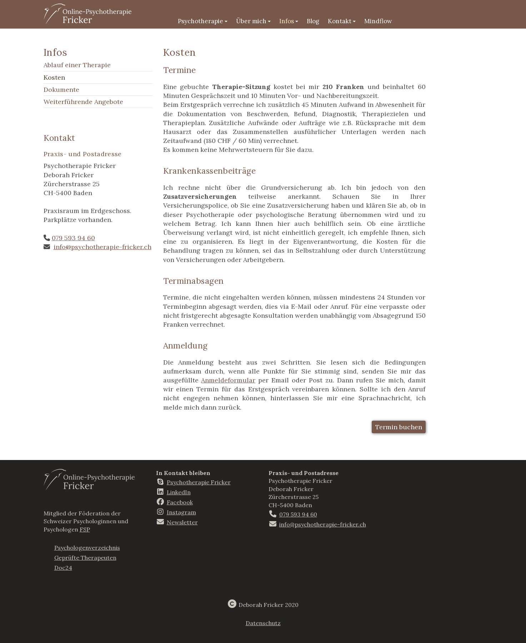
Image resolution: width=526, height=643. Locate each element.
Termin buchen (398, 427)
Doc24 (63, 567)
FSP (85, 529)
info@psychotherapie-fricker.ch (102, 247)
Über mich (253, 21)
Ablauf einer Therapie (77, 65)
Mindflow (378, 21)
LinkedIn (179, 492)
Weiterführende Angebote (83, 102)
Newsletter (182, 522)
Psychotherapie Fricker (199, 482)
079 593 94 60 (73, 238)
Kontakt (342, 21)
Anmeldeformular (228, 380)
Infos (288, 21)
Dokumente (61, 89)
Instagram (181, 512)
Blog (313, 21)
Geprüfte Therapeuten (85, 557)
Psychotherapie (202, 21)
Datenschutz (263, 623)
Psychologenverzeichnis (87, 547)
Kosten (54, 77)
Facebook (180, 502)
